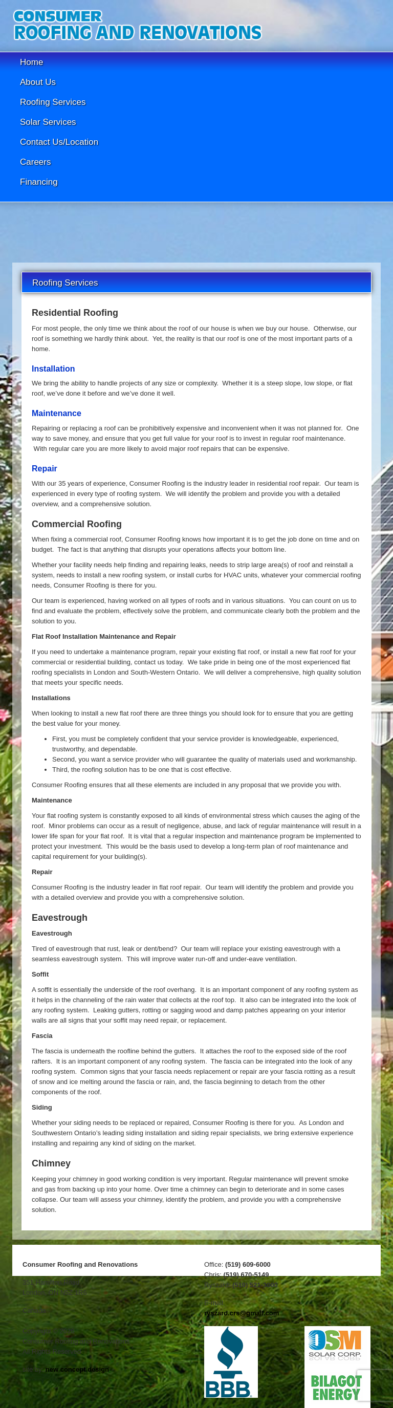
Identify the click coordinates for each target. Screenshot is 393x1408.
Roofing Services (53, 102)
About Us (38, 82)
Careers (35, 162)
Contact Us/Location (59, 142)
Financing (39, 182)
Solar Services (48, 122)
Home (31, 62)
